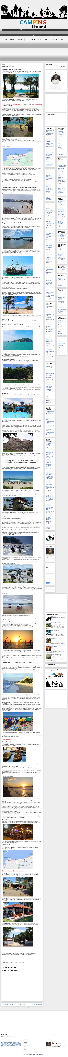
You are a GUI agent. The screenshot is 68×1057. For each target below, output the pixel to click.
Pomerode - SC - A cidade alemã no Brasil (50, 512)
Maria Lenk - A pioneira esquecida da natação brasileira (62, 253)
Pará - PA (48, 249)
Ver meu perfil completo (50, 1047)
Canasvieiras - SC (8, 964)
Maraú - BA (48, 337)
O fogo (59, 143)
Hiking (59, 353)
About (62, 39)
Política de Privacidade (28, 1045)
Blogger (42, 1054)
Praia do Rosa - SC (50, 345)
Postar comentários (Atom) (23, 1007)
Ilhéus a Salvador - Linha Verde (50, 230)
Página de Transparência (28, 1051)
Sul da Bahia (48, 298)
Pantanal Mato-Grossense (49, 254)
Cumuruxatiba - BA (50, 319)
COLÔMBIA (60, 326)
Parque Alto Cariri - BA (56, 654)
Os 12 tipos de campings (49, 155)
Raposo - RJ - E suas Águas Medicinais (49, 522)
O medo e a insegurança (48, 149)
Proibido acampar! (49, 162)
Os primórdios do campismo (49, 144)
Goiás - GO (48, 225)
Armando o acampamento (49, 176)
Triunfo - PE (48, 398)
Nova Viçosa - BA (49, 341)
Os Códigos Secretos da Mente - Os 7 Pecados (62, 235)
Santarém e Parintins (48, 289)
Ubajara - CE (48, 400)
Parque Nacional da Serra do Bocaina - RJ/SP (50, 418)
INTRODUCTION (61, 293)
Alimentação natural (60, 162)
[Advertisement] (35, 52)
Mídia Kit (25, 1042)
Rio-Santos (48, 267)
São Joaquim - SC (49, 384)
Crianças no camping (60, 178)
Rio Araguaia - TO (49, 280)
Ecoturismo (12, 39)
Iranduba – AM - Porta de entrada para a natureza (49, 477)
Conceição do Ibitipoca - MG (49, 367)
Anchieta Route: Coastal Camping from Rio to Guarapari (61, 298)
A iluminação (60, 136)
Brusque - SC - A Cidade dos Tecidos (50, 457)
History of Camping (62, 309)
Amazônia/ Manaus (50, 215)
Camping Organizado (48, 138)
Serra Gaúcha (49, 286)
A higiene (60, 141)
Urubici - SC (48, 402)
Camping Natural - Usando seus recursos (49, 134)
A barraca (60, 134)
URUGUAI (60, 333)
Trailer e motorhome (60, 151)
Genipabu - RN (49, 321)
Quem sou (33, 39)
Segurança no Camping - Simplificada (49, 198)
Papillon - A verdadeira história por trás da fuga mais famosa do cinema (61, 260)
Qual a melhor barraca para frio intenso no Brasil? (61, 215)
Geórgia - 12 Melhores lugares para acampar (61, 279)
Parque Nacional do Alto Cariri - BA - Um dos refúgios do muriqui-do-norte (50, 413)
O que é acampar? (50, 152)
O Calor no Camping (48, 192)
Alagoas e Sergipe (49, 210)
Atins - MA (48, 309)
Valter (54, 1042)
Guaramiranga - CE (50, 373)
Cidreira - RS (48, 317)
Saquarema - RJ (49, 356)
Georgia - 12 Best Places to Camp (61, 270)
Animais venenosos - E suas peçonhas (62, 166)
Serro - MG (48, 392)
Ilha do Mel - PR (49, 329)
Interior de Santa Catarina (49, 234)
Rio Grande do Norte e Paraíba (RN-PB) (49, 283)
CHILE (59, 324)
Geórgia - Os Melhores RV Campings (60, 284)
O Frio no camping (50, 195)
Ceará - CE (48, 221)
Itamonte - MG (49, 375)
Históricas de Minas (50, 227)
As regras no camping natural (49, 189)
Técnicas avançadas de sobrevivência (60, 222)
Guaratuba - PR (49, 324)
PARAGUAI (60, 329)
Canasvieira (4, 71)
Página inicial (22, 1004)
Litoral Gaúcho (49, 245)
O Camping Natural (50, 146)
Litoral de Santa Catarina (49, 240)
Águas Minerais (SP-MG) (49, 213)
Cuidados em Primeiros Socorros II (62, 185)
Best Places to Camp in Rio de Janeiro (61, 302)
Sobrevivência (54, 638)
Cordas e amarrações (60, 148)
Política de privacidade (9, 35)
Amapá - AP (48, 208)
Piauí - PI (48, 259)
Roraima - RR (49, 275)
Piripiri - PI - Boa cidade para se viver (49, 508)
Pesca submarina (61, 343)
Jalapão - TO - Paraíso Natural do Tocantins (50, 492)
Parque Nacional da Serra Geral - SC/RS (50, 422)
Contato (45, 39)
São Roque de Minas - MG (49, 387)
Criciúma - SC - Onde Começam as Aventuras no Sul (50, 473)
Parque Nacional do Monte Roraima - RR (50, 433)
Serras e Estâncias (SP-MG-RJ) (50, 293)
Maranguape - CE (49, 377)
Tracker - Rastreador (60, 226)
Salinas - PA (48, 354)
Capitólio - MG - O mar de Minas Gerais (49, 465)
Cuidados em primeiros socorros (61, 181)
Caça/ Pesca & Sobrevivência (61, 209)
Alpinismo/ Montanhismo (60, 350)
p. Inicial (5, 39)
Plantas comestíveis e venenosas (60, 192)
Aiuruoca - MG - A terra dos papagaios (49, 444)
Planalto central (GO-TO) (49, 262)
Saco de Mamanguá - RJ (49, 348)
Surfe (59, 347)
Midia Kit (45, 35)
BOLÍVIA (59, 322)
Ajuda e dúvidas (53, 35)
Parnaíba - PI (48, 343)
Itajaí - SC (48, 334)
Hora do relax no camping (61, 189)
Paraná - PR (48, 251)
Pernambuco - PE (49, 257)
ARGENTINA (60, 320)
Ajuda (27, 39)
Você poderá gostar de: (36, 35)
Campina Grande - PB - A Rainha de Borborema (50, 461)
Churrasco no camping (60, 174)
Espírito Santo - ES (50, 223)
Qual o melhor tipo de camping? (49, 165)
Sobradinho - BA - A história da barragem (50, 527)
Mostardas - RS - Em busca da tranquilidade (49, 504)
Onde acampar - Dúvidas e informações (8, 1036)
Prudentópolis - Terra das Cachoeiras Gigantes (49, 518)
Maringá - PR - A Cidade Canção (49, 496)
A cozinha (60, 138)
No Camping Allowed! (60, 312)
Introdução (48, 141)
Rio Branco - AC (49, 278)
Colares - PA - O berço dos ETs (49, 469)
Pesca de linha (61, 341)
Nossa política (20, 39)
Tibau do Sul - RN (49, 358)
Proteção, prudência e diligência (48, 158)
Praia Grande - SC (50, 379)
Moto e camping (61, 154)
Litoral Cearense (49, 243)
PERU (59, 331)
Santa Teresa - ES (49, 382)
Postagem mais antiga (36, 1004)
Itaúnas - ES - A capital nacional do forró (50, 487)
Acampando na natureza (49, 172)
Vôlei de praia (60, 345)
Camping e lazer (61, 171)
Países (18, 35)
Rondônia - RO (49, 264)
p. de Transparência (54, 39)
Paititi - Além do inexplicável (61, 239)
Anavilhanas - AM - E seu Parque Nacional (50, 453)
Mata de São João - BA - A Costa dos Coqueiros (50, 499)
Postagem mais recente (7, 1004)
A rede (59, 145)
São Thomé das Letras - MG (49, 390)
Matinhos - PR (49, 339)
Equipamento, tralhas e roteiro (61, 132)
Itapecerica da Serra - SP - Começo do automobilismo (49, 482)
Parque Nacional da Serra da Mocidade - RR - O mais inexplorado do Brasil (50, 428)
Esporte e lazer (25, 35)
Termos (39, 39)
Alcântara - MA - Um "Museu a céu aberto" (49, 449)
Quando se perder (61, 219)
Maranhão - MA (49, 247)
